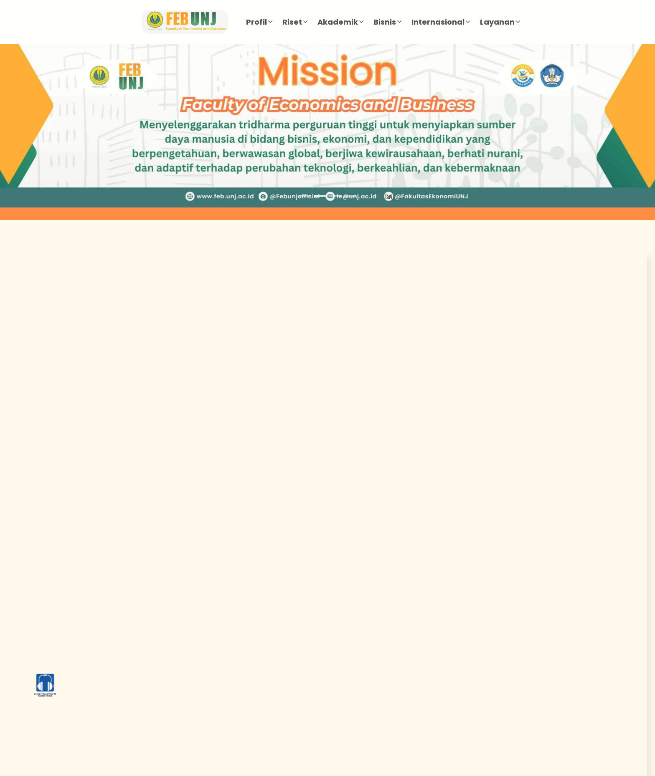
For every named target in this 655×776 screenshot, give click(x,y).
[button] (49, 125)
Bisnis (384, 22)
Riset (292, 22)
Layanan (497, 22)
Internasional (438, 22)
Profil (256, 22)
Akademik (337, 22)
